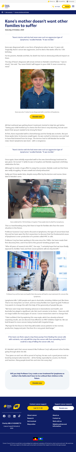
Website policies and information (60, 425)
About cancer (32, 415)
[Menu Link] (73, 7)
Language (70, 1)
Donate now (37, 116)
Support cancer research (63, 404)
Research (30, 418)
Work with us (57, 421)
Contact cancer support (38, 404)
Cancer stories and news (22, 12)
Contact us (56, 418)
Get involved (31, 421)
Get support (8, 12)
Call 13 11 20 (38, 408)
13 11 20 (57, 6)
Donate (67, 6)
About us (51, 1)
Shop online (31, 424)
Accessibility (60, 1)
